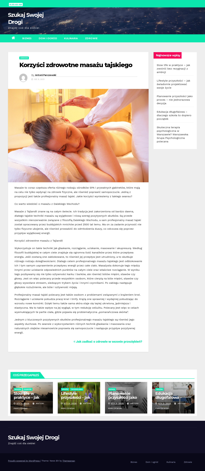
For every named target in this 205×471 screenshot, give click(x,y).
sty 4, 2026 (70, 403)
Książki (18, 389)
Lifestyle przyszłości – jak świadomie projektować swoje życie (173, 84)
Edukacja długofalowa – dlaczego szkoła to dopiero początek (174, 115)
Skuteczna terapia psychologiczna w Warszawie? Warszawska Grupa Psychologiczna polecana (172, 134)
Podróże (28, 389)
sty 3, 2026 (117, 403)
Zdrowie (91, 38)
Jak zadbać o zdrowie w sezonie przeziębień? (107, 341)
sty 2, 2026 (164, 403)
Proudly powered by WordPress (24, 461)
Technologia (76, 389)
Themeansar (68, 461)
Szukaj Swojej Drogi (33, 437)
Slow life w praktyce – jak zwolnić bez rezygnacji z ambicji (173, 69)
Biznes (27, 38)
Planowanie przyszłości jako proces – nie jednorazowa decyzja (175, 100)
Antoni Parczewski (45, 75)
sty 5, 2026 (23, 403)
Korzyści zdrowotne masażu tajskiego (75, 65)
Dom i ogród (48, 38)
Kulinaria (71, 38)
